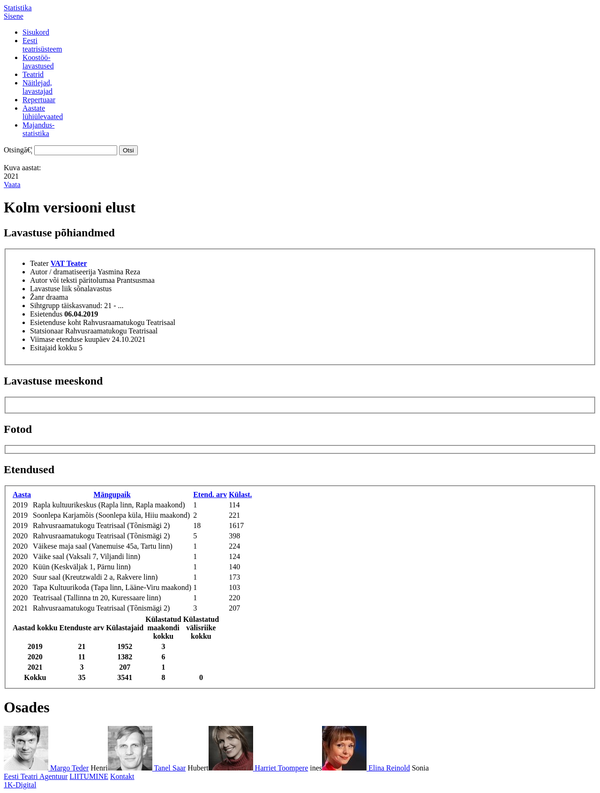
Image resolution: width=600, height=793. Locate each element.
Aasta (22, 494)
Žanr (37, 297)
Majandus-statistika (38, 129)
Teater (39, 263)
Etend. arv (210, 494)
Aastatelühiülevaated (42, 112)
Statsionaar (46, 331)
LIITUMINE (88, 776)
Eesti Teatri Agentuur (36, 776)
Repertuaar (38, 100)
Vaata (12, 185)
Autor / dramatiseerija (63, 272)
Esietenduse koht (55, 322)
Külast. (240, 494)
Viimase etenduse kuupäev (70, 339)
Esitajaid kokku (53, 348)
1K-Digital (20, 785)
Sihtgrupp (45, 306)
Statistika (18, 8)
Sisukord (35, 32)
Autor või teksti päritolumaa (72, 280)
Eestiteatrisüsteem (42, 45)
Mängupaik (112, 494)
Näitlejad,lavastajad (37, 87)
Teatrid (33, 74)
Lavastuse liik (51, 289)
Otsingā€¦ (18, 150)
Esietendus (46, 314)
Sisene (13, 16)
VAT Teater (69, 263)
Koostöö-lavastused (38, 61)
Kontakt (122, 776)
